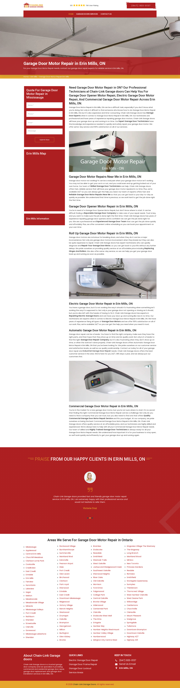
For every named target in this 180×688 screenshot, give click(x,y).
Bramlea (97, 546)
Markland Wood (134, 556)
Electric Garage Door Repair (83, 660)
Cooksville (30, 564)
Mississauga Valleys (34, 609)
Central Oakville (100, 598)
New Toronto (133, 563)
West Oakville (99, 563)
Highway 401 (132, 640)
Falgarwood (98, 591)
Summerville (65, 553)
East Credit (31, 571)
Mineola (29, 606)
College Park (99, 595)
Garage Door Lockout (80, 668)
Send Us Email (127, 664)
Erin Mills (34, 76)
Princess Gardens (135, 567)
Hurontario (30, 585)
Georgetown (65, 626)
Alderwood (98, 605)
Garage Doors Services (87, 14)
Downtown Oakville (135, 633)
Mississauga (31, 547)
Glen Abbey (64, 636)
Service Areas (76, 672)
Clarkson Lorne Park (35, 561)
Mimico (130, 560)
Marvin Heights (66, 608)
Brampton (64, 622)
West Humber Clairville (137, 595)
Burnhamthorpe (66, 549)
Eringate (97, 622)
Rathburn (30, 616)
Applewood (31, 550)
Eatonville (63, 560)
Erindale (29, 574)
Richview (131, 574)
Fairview (29, 581)
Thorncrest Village (135, 591)
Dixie (61, 567)
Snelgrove (131, 619)
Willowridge (132, 601)
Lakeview (30, 588)
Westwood (64, 612)
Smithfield (97, 556)
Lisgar (28, 592)
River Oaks (98, 577)
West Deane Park (135, 598)
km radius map (44, 182)
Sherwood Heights (101, 574)
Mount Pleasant (134, 615)
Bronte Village (99, 601)
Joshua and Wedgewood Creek (107, 567)
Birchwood (64, 577)
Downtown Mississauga (69, 598)
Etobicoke (97, 549)
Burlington (64, 633)
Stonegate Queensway (137, 581)
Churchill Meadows (34, 557)
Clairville (29, 627)
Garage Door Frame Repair (83, 664)
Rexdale (130, 570)
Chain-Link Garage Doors (84, 684)
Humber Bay (98, 626)
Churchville (132, 608)
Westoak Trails (100, 560)
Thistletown (132, 588)
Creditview (30, 568)
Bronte (62, 640)
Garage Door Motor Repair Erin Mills (54, 76)
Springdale (132, 622)
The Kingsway (133, 549)
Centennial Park (100, 608)
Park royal (64, 584)
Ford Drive (98, 588)
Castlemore (132, 605)
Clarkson (63, 581)
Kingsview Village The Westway (141, 546)
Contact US (106, 14)
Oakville (63, 619)
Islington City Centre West (105, 640)
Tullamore (131, 626)
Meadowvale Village (35, 602)
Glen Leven (64, 574)
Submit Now (44, 140)
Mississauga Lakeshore (36, 634)
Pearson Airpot (66, 563)
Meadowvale (31, 599)
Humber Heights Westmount (106, 629)
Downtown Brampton (137, 629)
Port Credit (31, 613)
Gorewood (30, 630)
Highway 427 (132, 636)
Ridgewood (64, 601)
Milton (62, 629)
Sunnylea (131, 584)
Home (71, 14)
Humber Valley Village (103, 633)
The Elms (97, 619)
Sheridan (30, 620)
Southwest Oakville (102, 570)
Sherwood (64, 588)
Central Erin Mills (33, 554)
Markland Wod (66, 556)
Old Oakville (98, 581)
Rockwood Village (67, 546)
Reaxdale (97, 553)
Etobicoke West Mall (102, 615)
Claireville (131, 612)
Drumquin (63, 615)
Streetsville (31, 623)
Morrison (97, 584)
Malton (29, 595)
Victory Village (66, 605)
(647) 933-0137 (141, 5)
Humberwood (99, 636)
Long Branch (132, 553)
